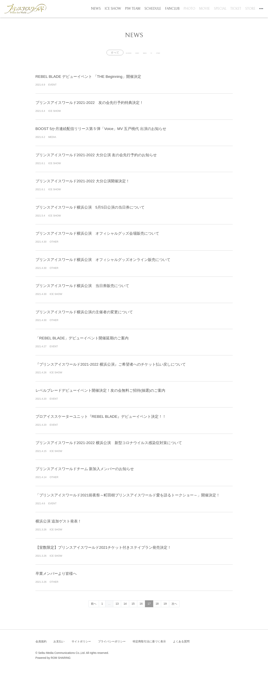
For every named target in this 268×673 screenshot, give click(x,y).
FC (163, 52)
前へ (93, 603)
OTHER (179, 52)
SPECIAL (220, 9)
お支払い (58, 641)
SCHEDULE (155, 9)
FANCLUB (174, 9)
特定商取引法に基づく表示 (149, 641)
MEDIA (147, 52)
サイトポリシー (81, 641)
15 (133, 603)
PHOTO (190, 9)
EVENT (129, 52)
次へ (174, 603)
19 (165, 603)
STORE (248, 9)
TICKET (235, 9)
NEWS (102, 9)
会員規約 (41, 641)
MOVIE (205, 9)
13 (117, 603)
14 (125, 603)
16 (141, 603)
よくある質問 (181, 641)
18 (157, 603)
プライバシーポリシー (112, 641)
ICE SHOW (117, 9)
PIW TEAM (136, 9)
